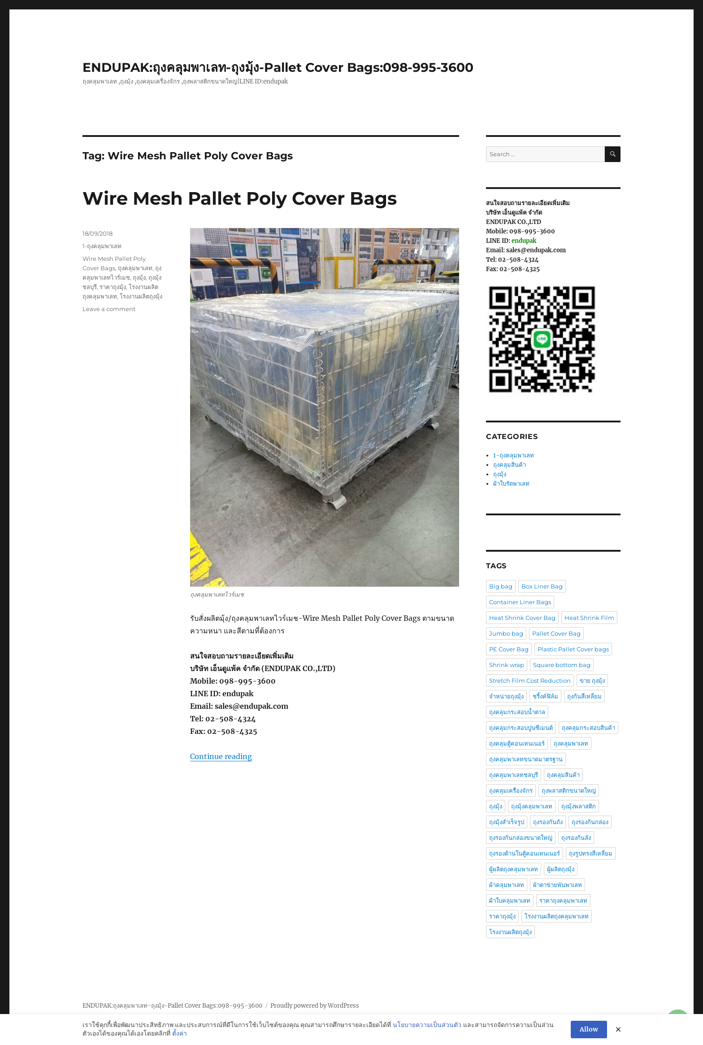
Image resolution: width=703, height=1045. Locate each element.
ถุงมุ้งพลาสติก (578, 806)
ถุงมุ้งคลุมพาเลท (531, 806)
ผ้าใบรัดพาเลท (511, 483)
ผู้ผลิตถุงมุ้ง (560, 869)
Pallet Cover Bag (556, 633)
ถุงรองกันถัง (548, 821)
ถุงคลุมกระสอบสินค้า (588, 727)
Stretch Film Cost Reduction (530, 680)
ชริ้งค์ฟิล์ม (545, 696)
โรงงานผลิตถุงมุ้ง (141, 296)
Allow (589, 1031)
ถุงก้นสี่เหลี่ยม (584, 696)
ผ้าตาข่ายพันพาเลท (557, 884)
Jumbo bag (506, 633)
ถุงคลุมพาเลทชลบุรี (513, 774)
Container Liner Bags (520, 602)
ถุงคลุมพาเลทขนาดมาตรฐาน (526, 759)
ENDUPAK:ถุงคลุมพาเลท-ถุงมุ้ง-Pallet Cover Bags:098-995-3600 (277, 67)
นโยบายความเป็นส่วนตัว (427, 1026)
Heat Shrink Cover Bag (522, 617)
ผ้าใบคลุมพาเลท (509, 900)
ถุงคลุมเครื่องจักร (511, 790)
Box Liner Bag (542, 586)
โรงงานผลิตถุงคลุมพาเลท (557, 916)
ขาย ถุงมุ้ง (592, 680)
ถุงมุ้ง (139, 277)
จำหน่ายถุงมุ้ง (506, 696)
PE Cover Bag (509, 649)
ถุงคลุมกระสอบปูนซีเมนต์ (521, 727)
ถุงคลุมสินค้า (509, 465)
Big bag (500, 586)
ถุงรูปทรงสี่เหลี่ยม (590, 853)
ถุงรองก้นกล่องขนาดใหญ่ (520, 837)
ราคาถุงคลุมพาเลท (563, 900)
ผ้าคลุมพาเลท (506, 884)
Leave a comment (108, 308)
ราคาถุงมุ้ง (113, 286)
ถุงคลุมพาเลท (135, 268)
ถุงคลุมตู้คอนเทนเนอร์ (517, 743)
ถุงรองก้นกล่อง (590, 821)
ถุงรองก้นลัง (576, 837)
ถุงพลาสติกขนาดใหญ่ (569, 790)
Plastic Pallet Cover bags (573, 649)
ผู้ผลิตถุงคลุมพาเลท (513, 869)
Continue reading (221, 756)
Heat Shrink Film (589, 617)
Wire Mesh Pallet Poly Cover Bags (239, 198)
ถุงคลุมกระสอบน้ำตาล (517, 712)
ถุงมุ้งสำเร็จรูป (506, 821)
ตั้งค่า (179, 1035)
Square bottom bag (561, 664)
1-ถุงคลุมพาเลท (102, 246)
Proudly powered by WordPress (314, 1006)
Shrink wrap (506, 664)
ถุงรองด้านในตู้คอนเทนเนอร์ (524, 853)
